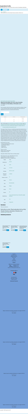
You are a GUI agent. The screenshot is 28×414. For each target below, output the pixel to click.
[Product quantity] (5, 113)
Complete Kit (11, 202)
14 (9, 177)
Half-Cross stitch (11, 171)
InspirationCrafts (6, 7)
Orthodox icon (16, 126)
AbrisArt (10, 162)
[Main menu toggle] (1, 10)
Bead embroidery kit (7, 125)
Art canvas (10, 168)
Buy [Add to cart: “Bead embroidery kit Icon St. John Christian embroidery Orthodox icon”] (7, 247)
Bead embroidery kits (9, 101)
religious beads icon (22, 126)
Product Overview (14, 280)
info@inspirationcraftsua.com (15, 268)
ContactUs (14, 254)
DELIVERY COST (14, 255)
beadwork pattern (13, 125)
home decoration (6, 126)
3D (9, 192)
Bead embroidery (3, 101)
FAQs (14, 259)
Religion (14, 101)
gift (23, 125)
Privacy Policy (14, 261)
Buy (2, 114)
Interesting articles (14, 277)
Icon (9, 199)
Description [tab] (4, 127)
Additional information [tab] (9, 127)
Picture (10, 189)
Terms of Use (14, 258)
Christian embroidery (19, 125)
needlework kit (12, 126)
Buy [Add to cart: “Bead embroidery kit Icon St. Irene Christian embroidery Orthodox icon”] (7, 230)
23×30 (10, 165)
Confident (10, 174)
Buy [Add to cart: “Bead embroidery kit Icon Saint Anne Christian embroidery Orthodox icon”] (16, 230)
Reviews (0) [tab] (14, 127)
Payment (14, 260)
